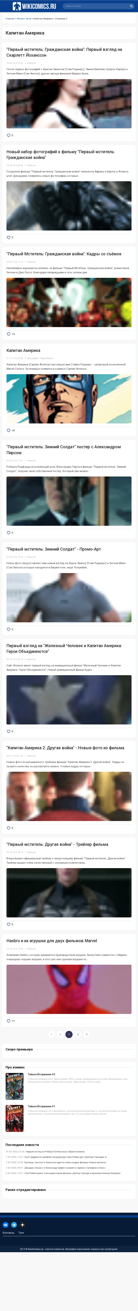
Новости (31, 63)
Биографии (32, 376)
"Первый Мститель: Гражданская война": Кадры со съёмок (63, 265)
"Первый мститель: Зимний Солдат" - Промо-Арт (53, 578)
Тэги (21, 1291)
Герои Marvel (46, 376)
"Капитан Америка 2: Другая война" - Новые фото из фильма (65, 789)
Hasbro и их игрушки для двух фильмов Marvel (51, 993)
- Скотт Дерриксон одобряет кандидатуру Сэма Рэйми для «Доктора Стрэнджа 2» (56, 1216)
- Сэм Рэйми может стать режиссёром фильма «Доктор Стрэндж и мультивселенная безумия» (63, 1232)
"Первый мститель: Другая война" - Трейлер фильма (57, 891)
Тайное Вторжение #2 (41, 1133)
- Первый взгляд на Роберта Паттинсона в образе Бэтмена (45, 1210)
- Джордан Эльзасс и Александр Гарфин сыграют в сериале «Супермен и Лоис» (55, 1226)
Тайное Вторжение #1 (41, 1165)
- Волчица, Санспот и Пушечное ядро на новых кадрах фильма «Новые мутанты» (56, 1221)
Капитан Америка (23, 368)
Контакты (8, 1291)
